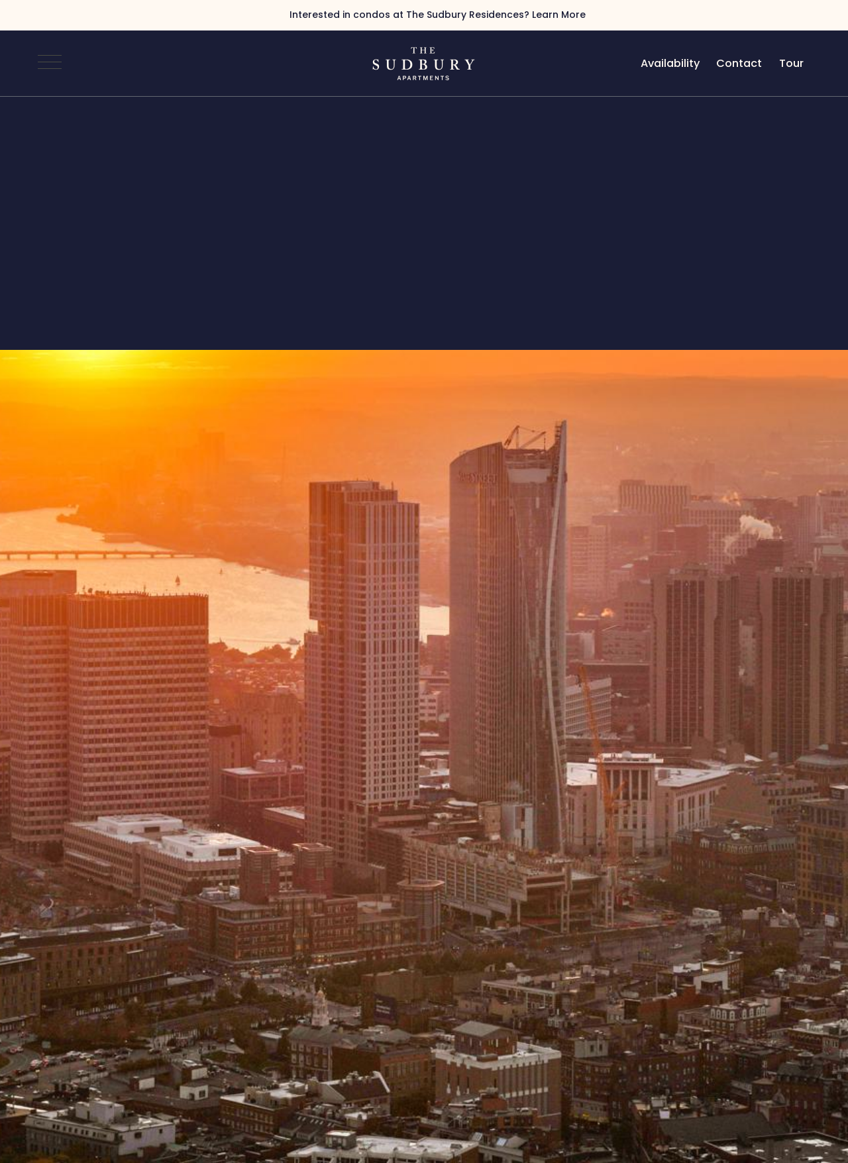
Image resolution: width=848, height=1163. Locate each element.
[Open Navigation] (49, 63)
